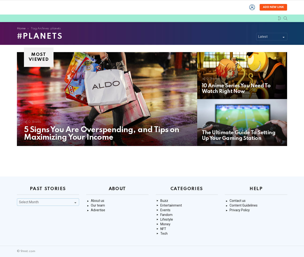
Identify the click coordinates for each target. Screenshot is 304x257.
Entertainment (171, 205)
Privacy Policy (240, 210)
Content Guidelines (244, 205)
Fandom (166, 215)
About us (97, 201)
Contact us (238, 201)
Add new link (273, 19)
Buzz (164, 201)
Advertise (98, 210)
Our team (98, 205)
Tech (164, 233)
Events (165, 210)
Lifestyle (166, 219)
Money (165, 224)
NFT (163, 229)
